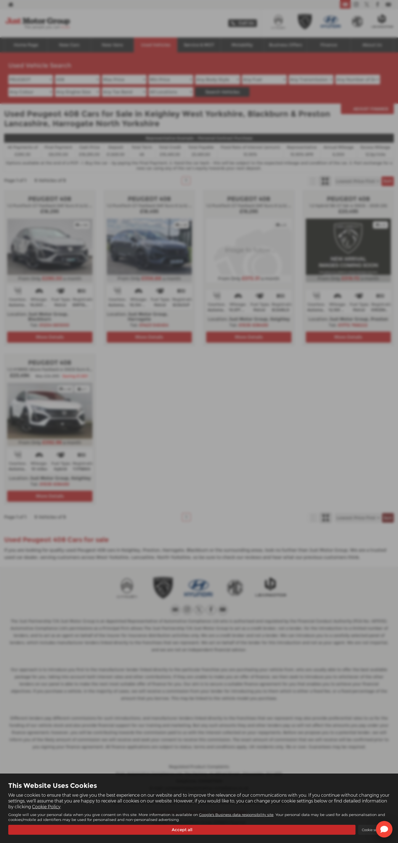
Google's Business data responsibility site (236, 814)
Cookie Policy (46, 806)
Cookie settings (374, 830)
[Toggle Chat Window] (384, 829)
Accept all (182, 829)
